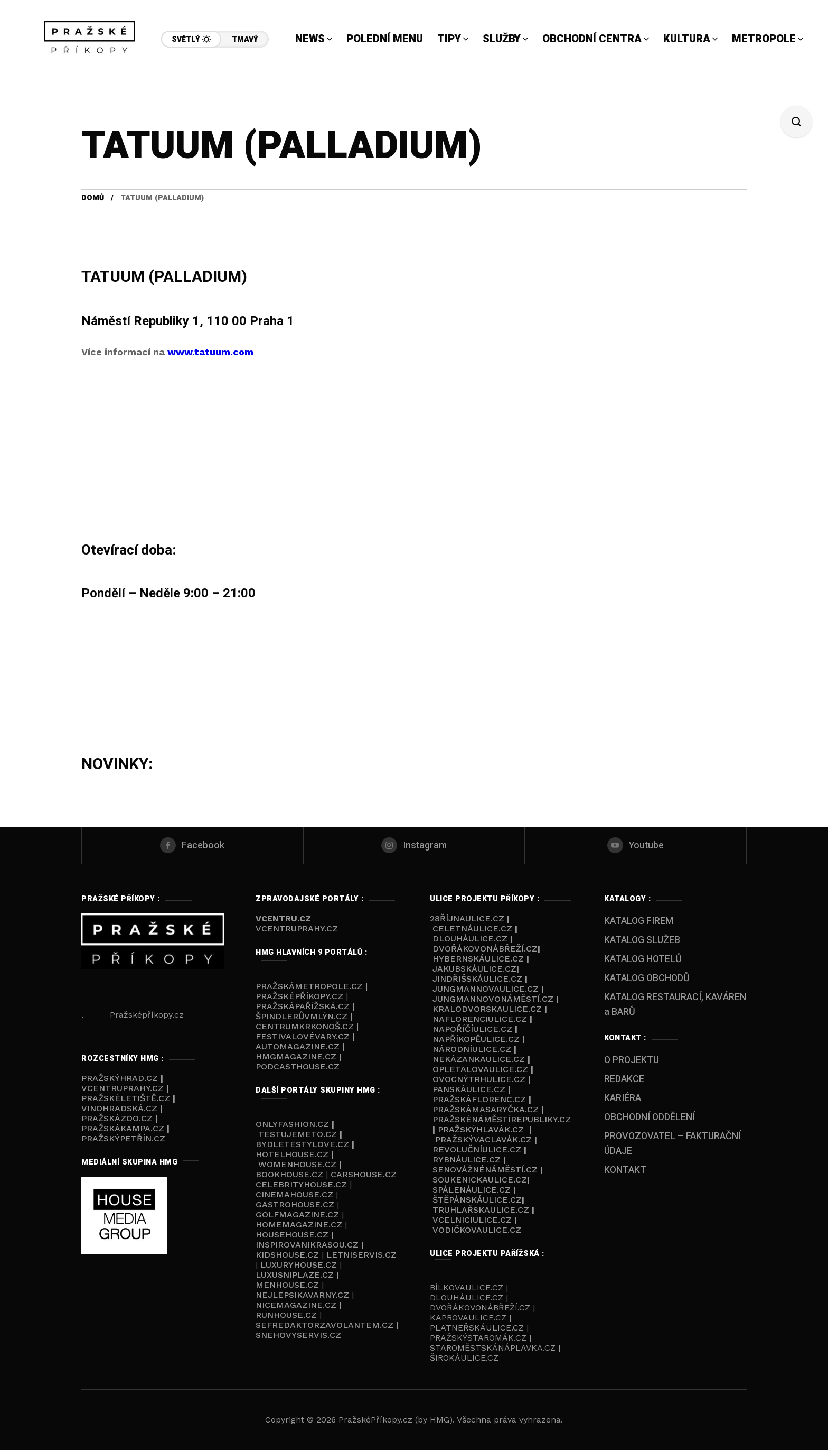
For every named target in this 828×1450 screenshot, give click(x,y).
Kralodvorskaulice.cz (487, 1009)
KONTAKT (625, 1170)
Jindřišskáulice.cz (477, 979)
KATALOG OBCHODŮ (647, 978)
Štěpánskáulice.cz (477, 1200)
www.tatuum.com (210, 351)
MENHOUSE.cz (287, 1285)
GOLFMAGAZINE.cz (297, 1214)
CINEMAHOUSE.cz (294, 1194)
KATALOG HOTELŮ (643, 959)
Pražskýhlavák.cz (481, 1129)
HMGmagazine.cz (296, 1056)
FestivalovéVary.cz (303, 1036)
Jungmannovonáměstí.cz (492, 999)
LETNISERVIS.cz (361, 1255)
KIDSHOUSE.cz (289, 1255)
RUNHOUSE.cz (287, 1315)
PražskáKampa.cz (122, 1128)
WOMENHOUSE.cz (298, 1164)
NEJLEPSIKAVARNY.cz (304, 1295)
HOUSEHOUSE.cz (293, 1235)
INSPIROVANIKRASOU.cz (308, 1245)
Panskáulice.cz (468, 1089)
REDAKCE (624, 1079)
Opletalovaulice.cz (480, 1069)
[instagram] (414, 845)
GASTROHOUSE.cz (296, 1204)
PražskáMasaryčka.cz (485, 1109)
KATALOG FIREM (638, 921)
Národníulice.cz (471, 1049)
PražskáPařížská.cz (303, 1006)
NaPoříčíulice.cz (472, 1029)
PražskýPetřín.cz (123, 1138)
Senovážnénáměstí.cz (485, 1170)
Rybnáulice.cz (466, 1160)
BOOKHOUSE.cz (289, 1174)
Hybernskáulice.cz (478, 959)
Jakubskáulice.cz (474, 969)
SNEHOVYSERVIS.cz (300, 1335)
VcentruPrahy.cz (123, 1088)
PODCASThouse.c (295, 1066)
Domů (92, 198)
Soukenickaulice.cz (479, 1180)
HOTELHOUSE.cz (292, 1154)
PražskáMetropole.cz (309, 986)
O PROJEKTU (631, 1060)
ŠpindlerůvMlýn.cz (301, 1016)
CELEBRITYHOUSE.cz (301, 1184)
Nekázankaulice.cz (478, 1059)
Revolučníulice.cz (476, 1149)
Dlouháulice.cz (469, 939)
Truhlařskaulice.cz (480, 1210)
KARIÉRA (622, 1098)
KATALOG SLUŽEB (642, 940)
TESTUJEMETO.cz (297, 1134)
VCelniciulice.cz (472, 1220)
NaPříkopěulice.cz (476, 1039)
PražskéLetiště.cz (125, 1098)
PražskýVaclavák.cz (483, 1139)
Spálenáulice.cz (471, 1190)
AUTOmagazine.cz (298, 1046)
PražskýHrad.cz (121, 1078)
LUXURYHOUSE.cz (300, 1265)
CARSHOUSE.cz (364, 1174)
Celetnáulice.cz (472, 928)
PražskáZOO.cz (117, 1118)
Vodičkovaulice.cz (476, 1230)
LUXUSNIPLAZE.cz (296, 1275)
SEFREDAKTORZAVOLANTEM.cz (326, 1325)
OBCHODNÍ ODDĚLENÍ (649, 1117)
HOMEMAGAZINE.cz (300, 1225)
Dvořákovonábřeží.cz (485, 949)
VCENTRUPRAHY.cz (297, 928)
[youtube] (635, 845)
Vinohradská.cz (119, 1108)
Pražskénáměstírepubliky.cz (501, 1119)
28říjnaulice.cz (467, 918)
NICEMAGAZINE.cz (297, 1305)
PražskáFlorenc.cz (479, 1099)
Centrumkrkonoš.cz (305, 1026)
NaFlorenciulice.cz (479, 1019)
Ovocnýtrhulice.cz (478, 1079)
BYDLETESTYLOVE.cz (304, 1144)
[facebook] (192, 845)
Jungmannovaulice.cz (485, 989)
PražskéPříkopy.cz (299, 996)
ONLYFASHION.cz (292, 1124)
